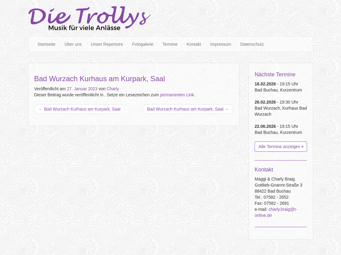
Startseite (46, 44)
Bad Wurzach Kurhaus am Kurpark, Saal (80, 109)
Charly (113, 88)
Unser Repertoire (107, 44)
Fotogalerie (142, 44)
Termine (170, 44)
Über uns (73, 44)
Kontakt (194, 44)
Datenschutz (252, 44)
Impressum (220, 44)
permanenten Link (177, 94)
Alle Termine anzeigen (281, 146)
